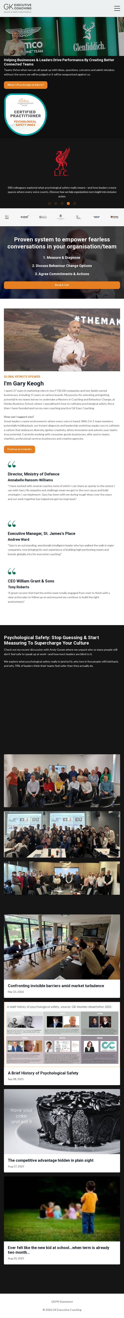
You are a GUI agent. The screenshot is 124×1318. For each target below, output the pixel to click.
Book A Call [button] (62, 285)
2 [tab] (56, 203)
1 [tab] (50, 203)
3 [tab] (62, 203)
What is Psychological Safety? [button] (25, 84)
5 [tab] (75, 203)
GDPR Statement (62, 1301)
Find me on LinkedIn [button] (19, 449)
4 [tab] (68, 203)
